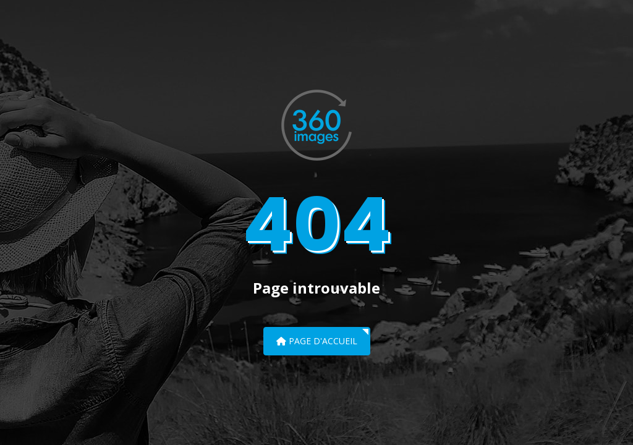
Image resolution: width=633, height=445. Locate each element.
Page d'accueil (316, 341)
